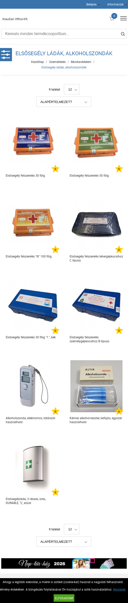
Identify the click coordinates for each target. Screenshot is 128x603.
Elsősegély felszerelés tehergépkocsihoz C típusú (96, 258)
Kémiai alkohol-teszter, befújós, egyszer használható (96, 420)
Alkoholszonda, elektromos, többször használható (30, 420)
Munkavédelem (81, 62)
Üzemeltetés (57, 62)
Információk (115, 4)
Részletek (119, 589)
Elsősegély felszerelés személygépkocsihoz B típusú (89, 339)
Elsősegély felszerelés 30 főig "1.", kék (31, 337)
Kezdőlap (37, 62)
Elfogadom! (64, 598)
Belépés (91, 4)
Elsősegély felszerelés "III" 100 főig (29, 256)
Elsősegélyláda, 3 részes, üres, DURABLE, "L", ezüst (26, 501)
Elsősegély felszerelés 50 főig (89, 175)
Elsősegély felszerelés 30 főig (25, 175)
